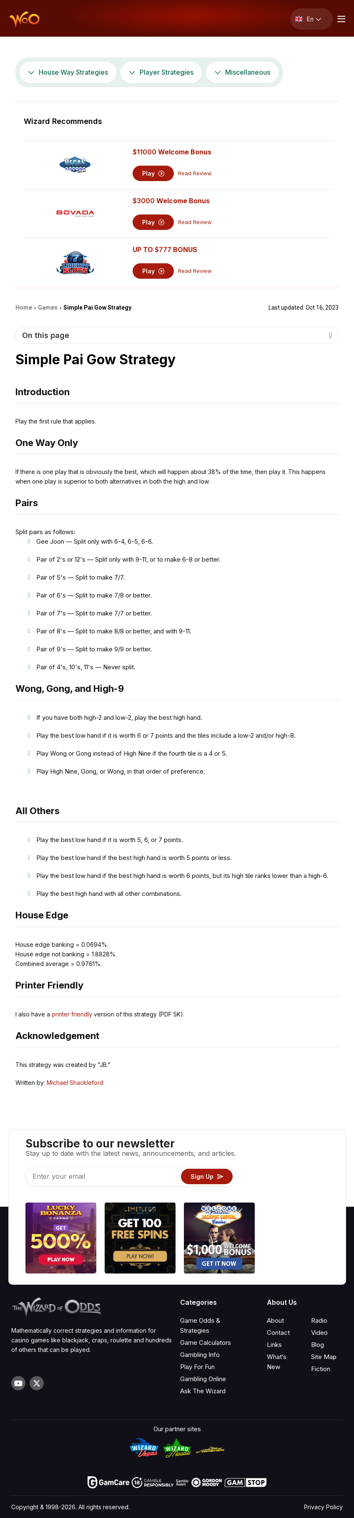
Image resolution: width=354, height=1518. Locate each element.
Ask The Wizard (203, 1391)
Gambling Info (200, 1355)
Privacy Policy (323, 1506)
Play (153, 173)
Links (274, 1345)
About (275, 1320)
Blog (317, 1345)
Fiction (320, 1369)
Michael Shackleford (75, 1082)
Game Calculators (205, 1343)
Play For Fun (197, 1367)
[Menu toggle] (340, 19)
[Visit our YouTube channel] (18, 1383)
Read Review (195, 173)
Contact (278, 1332)
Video (319, 1332)
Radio (319, 1320)
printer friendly (72, 1014)
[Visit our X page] (37, 1383)
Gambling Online (203, 1379)
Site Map (323, 1357)
